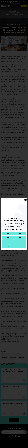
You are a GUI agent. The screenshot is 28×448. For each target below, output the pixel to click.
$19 (8, 233)
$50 (8, 237)
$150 (8, 241)
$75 (20, 237)
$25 (20, 233)
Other (20, 246)
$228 (20, 241)
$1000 (8, 246)
